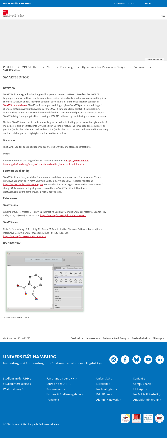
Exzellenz (102, 384)
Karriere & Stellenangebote (63, 394)
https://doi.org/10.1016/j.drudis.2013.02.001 (63, 215)
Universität (103, 378)
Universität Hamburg (17, 3)
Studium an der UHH (16, 378)
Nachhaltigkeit (105, 389)
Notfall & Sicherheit (145, 394)
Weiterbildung (12, 389)
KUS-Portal (119, 3)
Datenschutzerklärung (114, 338)
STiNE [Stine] (131, 3)
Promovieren (54, 389)
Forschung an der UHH (60, 378)
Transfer (51, 400)
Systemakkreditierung (159, 415)
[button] (147, 3)
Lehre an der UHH (57, 384)
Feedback (76, 338)
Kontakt (138, 378)
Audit (135, 415)
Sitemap (157, 338)
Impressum (92, 338)
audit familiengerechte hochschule (125, 418)
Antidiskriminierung (146, 400)
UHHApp (138, 389)
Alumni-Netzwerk (107, 400)
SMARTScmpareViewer (15, 105)
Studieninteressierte (16, 384)
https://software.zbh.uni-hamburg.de (23, 184)
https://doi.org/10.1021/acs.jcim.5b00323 (24, 236)
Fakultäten (103, 394)
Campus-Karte (142, 384)
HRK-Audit (146, 417)
